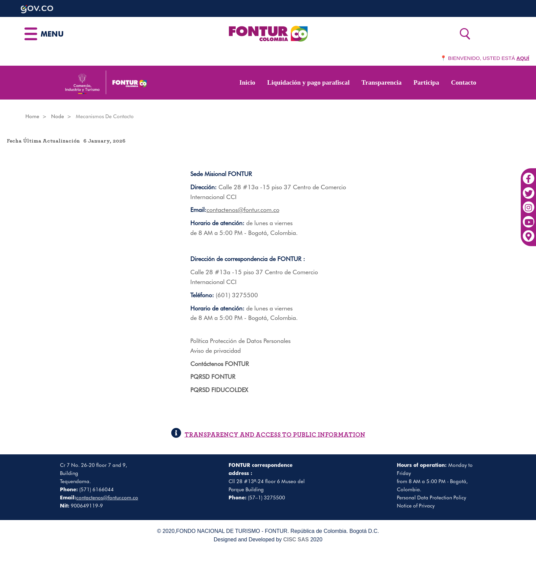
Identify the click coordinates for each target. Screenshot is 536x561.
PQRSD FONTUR (212, 376)
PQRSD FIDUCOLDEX (219, 389)
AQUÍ (522, 58)
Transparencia (382, 82)
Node (57, 116)
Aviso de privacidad (215, 350)
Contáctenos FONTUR (219, 363)
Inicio (247, 82)
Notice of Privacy (416, 506)
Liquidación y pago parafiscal (308, 82)
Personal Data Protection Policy (431, 498)
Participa (426, 82)
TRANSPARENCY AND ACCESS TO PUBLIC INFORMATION (268, 435)
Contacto (463, 82)
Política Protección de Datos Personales (240, 340)
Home (32, 116)
